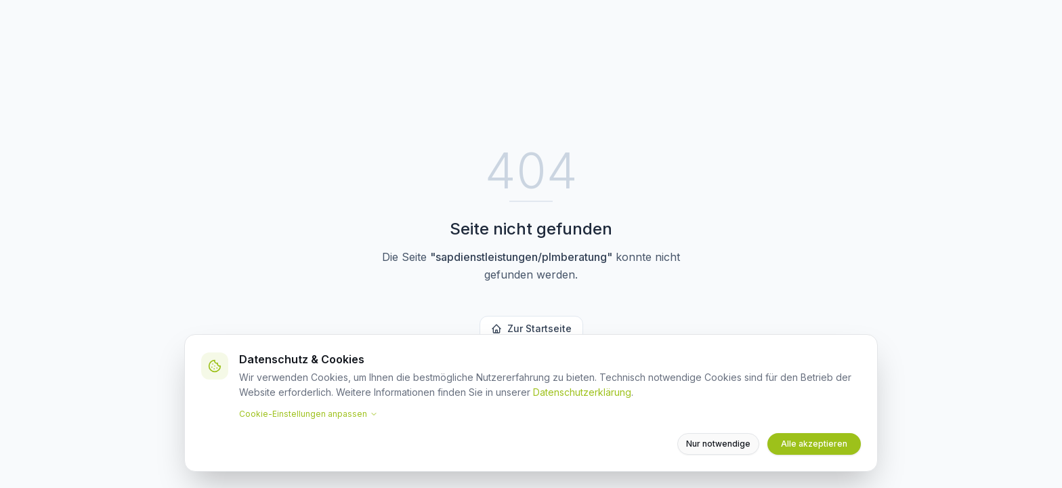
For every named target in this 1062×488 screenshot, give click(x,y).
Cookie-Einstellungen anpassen (308, 414)
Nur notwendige (718, 444)
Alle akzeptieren (814, 444)
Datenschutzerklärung (582, 392)
